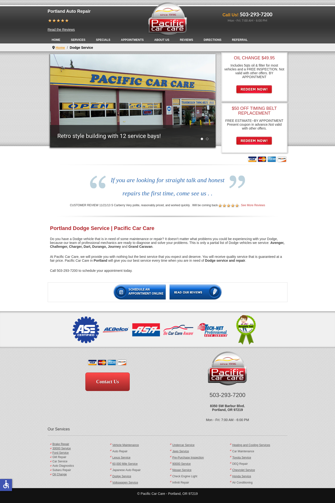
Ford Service (61, 452)
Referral (239, 40)
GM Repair (59, 457)
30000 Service (62, 448)
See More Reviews (253, 205)
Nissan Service (182, 470)
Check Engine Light (184, 476)
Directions (212, 40)
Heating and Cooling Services (251, 445)
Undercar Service (183, 445)
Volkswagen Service (125, 482)
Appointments (132, 40)
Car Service (60, 461)
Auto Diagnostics (63, 465)
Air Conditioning (242, 482)
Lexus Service (121, 457)
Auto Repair (120, 451)
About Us (161, 40)
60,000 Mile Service (125, 464)
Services (78, 40)
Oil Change (60, 474)
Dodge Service (121, 476)
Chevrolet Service (243, 470)
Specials (103, 40)
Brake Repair (61, 444)
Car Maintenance (243, 451)
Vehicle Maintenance (125, 445)
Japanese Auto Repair (126, 470)
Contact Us (107, 381)
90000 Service (181, 464)
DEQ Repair (240, 464)
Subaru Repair (62, 470)
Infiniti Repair (180, 482)
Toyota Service (241, 457)
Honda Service (241, 476)
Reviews (186, 40)
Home (56, 40)
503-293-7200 (256, 14)
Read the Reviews (61, 29)
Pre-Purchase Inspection (188, 457)
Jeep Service (180, 451)
